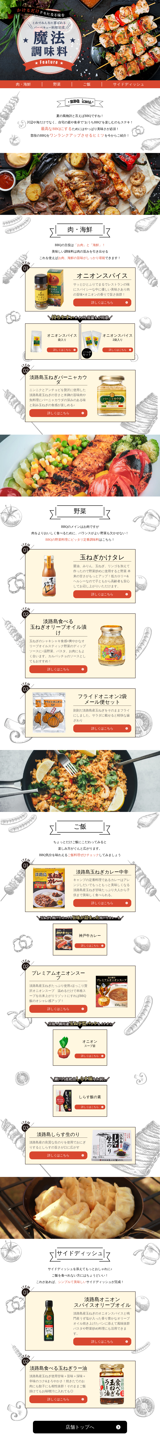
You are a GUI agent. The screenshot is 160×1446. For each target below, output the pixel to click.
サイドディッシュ (128, 84)
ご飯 (87, 84)
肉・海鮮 (23, 84)
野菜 (57, 84)
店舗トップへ (80, 1427)
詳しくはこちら (102, 302)
